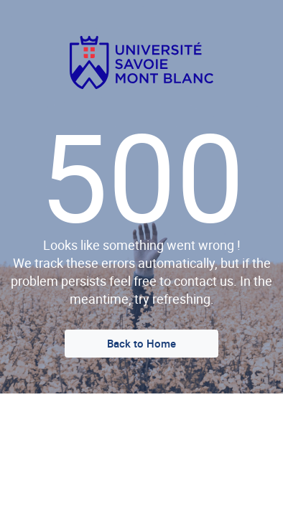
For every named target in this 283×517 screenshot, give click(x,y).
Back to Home (141, 343)
